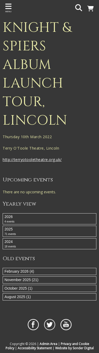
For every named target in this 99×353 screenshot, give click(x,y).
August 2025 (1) (17, 297)
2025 (49, 231)
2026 (49, 219)
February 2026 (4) (19, 271)
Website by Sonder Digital (74, 348)
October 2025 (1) (18, 288)
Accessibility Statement (35, 348)
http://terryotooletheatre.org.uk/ (32, 159)
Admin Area (48, 344)
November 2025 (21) (21, 280)
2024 (49, 244)
